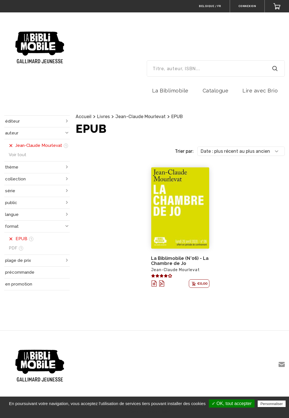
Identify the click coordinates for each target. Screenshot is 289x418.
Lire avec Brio (260, 91)
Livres (103, 116)
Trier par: (184, 151)
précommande (19, 272)
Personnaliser (271, 404)
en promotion (18, 284)
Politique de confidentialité (147, 411)
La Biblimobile (170, 91)
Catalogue (216, 91)
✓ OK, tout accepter (232, 403)
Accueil (83, 116)
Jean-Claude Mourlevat (140, 116)
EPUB (177, 116)
